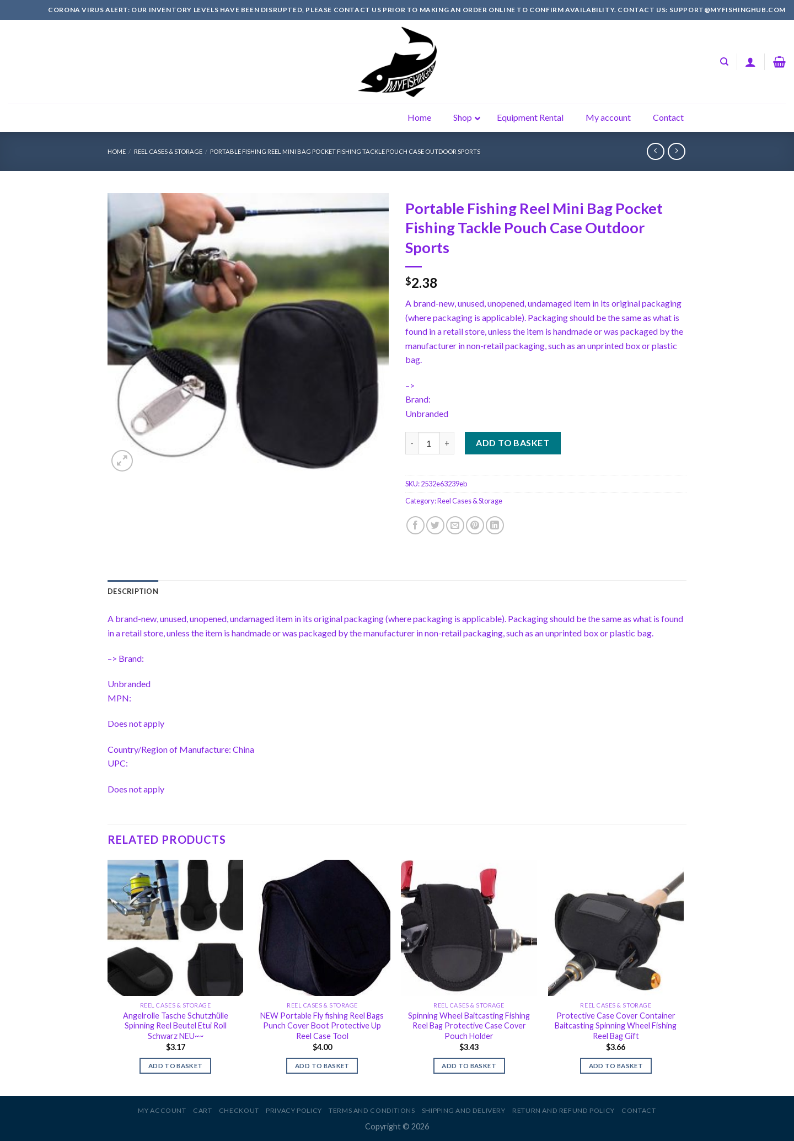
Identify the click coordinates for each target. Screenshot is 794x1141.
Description (133, 591)
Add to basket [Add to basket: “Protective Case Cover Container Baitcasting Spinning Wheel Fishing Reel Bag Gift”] (616, 1065)
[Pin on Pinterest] (475, 525)
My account (162, 1110)
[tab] (133, 591)
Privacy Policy (294, 1110)
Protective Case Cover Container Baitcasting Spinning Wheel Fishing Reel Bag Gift (616, 1026)
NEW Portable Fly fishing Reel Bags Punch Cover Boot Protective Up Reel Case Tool (322, 1026)
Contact (638, 1110)
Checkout (239, 1110)
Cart (202, 1110)
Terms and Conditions (372, 1110)
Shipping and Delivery (464, 1110)
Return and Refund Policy (563, 1110)
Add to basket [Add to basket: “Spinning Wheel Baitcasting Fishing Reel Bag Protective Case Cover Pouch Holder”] (469, 1065)
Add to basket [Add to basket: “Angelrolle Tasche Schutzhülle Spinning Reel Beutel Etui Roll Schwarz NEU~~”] (175, 1065)
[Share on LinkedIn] (495, 525)
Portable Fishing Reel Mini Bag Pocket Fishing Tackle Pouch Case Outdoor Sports (345, 151)
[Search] (724, 61)
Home (117, 151)
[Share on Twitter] (435, 525)
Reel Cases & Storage (168, 151)
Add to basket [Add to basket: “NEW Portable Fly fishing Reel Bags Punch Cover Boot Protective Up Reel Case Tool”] (322, 1065)
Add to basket (512, 442)
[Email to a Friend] (455, 525)
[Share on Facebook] (415, 525)
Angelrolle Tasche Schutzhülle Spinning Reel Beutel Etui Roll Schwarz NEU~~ (175, 1026)
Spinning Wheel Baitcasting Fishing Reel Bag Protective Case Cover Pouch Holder (469, 1026)
